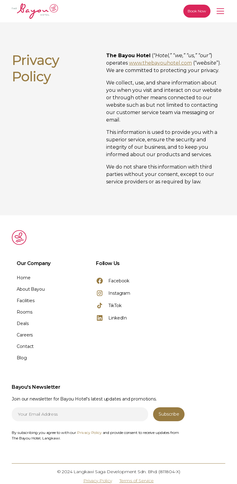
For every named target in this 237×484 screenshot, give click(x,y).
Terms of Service (136, 480)
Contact (25, 346)
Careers (25, 335)
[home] (58, 11)
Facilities (25, 300)
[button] (219, 11)
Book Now (197, 11)
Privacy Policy (97, 480)
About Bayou (30, 289)
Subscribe (169, 414)
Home (23, 278)
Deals (22, 323)
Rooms (24, 312)
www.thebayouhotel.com (160, 63)
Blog (22, 358)
